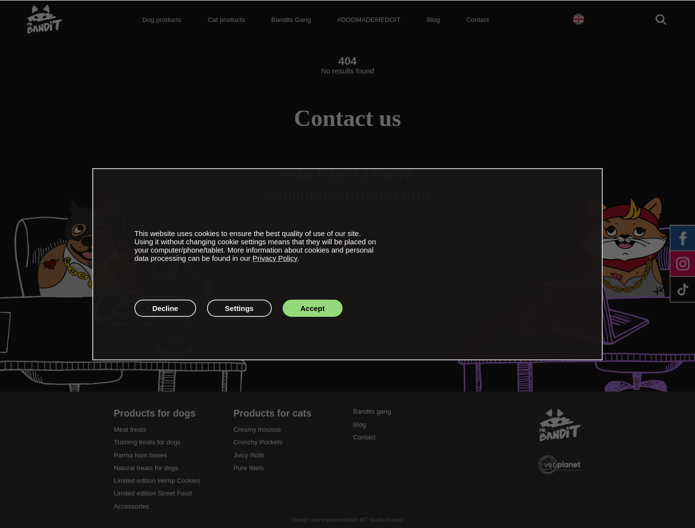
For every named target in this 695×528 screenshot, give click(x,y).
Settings (239, 308)
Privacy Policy (275, 258)
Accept (313, 308)
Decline (165, 308)
